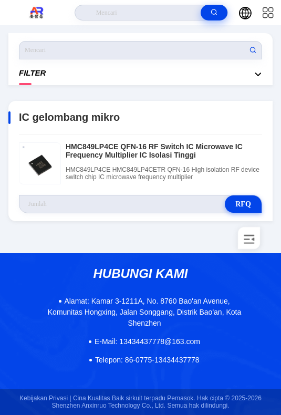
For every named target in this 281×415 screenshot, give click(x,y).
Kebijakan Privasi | (45, 398)
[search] (214, 12)
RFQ (243, 204)
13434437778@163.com (147, 341)
